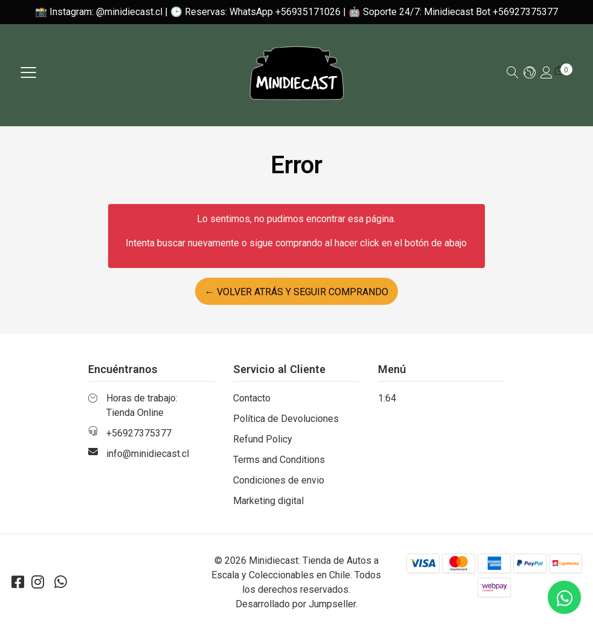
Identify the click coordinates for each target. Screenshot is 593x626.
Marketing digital (268, 500)
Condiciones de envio (278, 480)
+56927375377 (138, 433)
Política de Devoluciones (286, 418)
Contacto (252, 398)
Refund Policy (262, 439)
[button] (529, 73)
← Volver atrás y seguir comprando (296, 292)
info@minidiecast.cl (147, 453)
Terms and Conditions (279, 459)
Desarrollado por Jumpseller (296, 604)
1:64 (387, 398)
